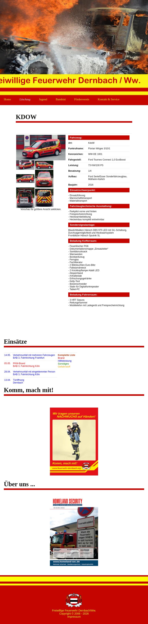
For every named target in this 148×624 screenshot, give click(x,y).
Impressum (74, 616)
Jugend (43, 99)
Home (7, 99)
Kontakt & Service (108, 99)
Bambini (61, 99)
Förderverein (81, 99)
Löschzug (24, 99)
